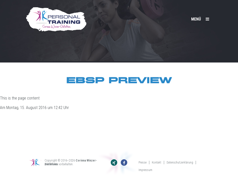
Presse (143, 162)
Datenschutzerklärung (180, 162)
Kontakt (156, 162)
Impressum (145, 170)
